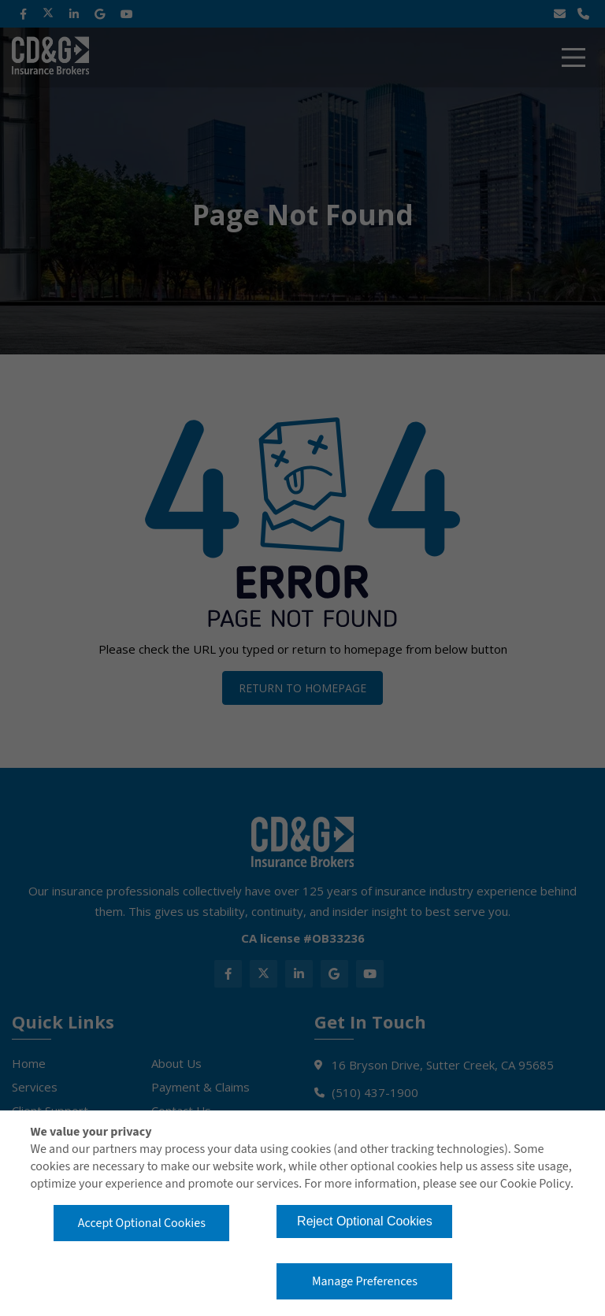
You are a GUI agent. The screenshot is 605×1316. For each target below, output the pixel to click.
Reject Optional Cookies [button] (364, 1221)
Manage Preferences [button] (365, 1281)
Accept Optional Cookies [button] (142, 1223)
